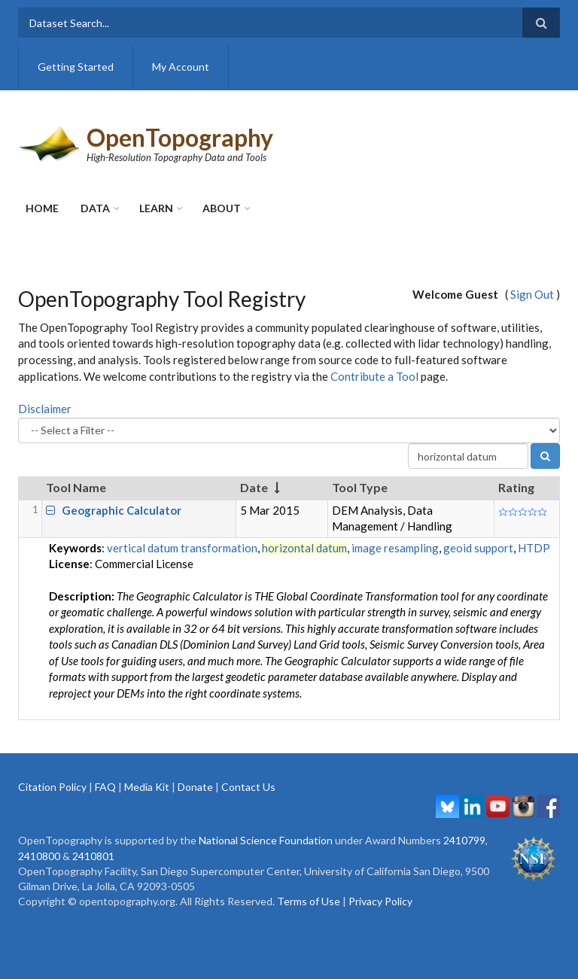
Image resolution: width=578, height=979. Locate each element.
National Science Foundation (266, 840)
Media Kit (146, 786)
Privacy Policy (380, 901)
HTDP (534, 548)
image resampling (395, 548)
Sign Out (532, 294)
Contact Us (248, 786)
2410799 (464, 840)
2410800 (39, 856)
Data (95, 208)
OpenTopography (180, 137)
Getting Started (76, 66)
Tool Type (360, 487)
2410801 (93, 856)
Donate (195, 786)
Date (254, 487)
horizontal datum (304, 548)
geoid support (478, 548)
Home (42, 208)
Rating (516, 487)
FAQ (105, 786)
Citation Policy (52, 786)
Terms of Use (308, 901)
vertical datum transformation (182, 548)
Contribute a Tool (374, 376)
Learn (156, 208)
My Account (180, 66)
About (221, 208)
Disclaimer (44, 408)
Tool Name (76, 487)
